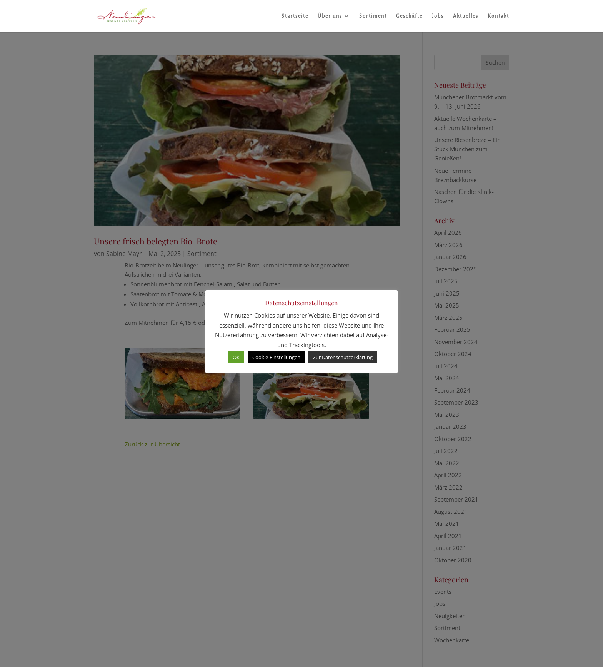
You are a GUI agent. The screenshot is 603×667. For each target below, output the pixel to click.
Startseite (295, 16)
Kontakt (498, 16)
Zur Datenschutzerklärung (343, 357)
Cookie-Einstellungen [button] (276, 357)
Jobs (438, 16)
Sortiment (373, 16)
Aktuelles (465, 16)
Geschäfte (409, 16)
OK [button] (236, 357)
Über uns (330, 16)
